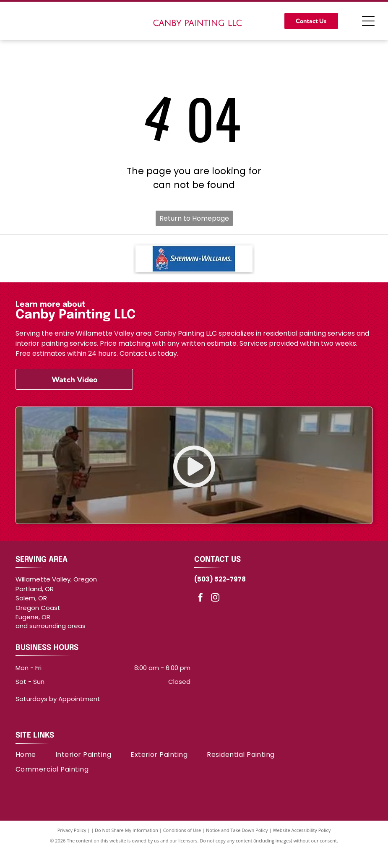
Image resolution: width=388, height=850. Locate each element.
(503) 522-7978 (220, 579)
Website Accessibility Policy (302, 830)
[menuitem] (35, 754)
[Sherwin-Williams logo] (194, 258)
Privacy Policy (71, 830)
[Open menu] (368, 21)
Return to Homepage (194, 218)
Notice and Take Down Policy (237, 830)
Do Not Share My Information (126, 830)
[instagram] (215, 598)
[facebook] (200, 598)
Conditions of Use (182, 830)
